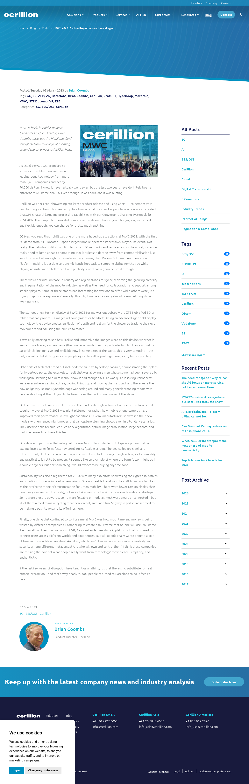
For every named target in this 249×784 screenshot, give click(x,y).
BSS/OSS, (48, 106)
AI (183, 149)
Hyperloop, (125, 95)
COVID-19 (188, 264)
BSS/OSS (31, 613)
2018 (185, 574)
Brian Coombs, (78, 95)
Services (121, 14)
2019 (185, 564)
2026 (185, 493)
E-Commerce (190, 199)
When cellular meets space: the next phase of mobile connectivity (204, 445)
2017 (185, 584)
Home (20, 28)
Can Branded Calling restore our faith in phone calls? (204, 428)
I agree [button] (16, 770)
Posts (45, 28)
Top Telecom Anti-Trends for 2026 (201, 462)
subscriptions (191, 283)
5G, (29, 95)
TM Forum (188, 293)
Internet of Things (194, 219)
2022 (185, 533)
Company (211, 3)
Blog (208, 14)
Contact (226, 14)
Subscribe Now (224, 681)
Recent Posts (195, 368)
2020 (185, 554)
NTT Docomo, (38, 101)
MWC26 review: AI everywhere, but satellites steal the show (203, 399)
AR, (48, 95)
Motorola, (142, 95)
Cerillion (62, 106)
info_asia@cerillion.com (155, 726)
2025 (185, 503)
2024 (185, 513)
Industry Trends (192, 209)
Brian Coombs (79, 90)
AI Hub (141, 14)
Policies (189, 771)
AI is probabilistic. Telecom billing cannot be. (200, 413)
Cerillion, (96, 95)
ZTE (57, 101)
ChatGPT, (110, 95)
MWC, (23, 101)
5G (21, 613)
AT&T (185, 343)
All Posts (190, 129)
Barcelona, (59, 95)
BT (183, 333)
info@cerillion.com (105, 726)
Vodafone (188, 323)
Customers (162, 14)
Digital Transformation (197, 189)
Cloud (185, 179)
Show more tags (193, 354)
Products (98, 14)
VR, (51, 101)
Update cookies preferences (215, 771)
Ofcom (186, 313)
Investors (196, 3)
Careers (226, 3)
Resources (188, 14)
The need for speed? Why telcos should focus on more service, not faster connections (204, 382)
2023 (185, 523)
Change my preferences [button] (43, 770)
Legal (177, 771)
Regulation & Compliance (199, 228)
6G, (35, 95)
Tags (186, 244)
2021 (185, 543)
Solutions (74, 14)
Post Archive (195, 480)
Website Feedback (158, 771)
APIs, (41, 95)
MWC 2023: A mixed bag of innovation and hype (84, 28)
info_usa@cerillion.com (202, 726)
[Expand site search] (242, 14)
